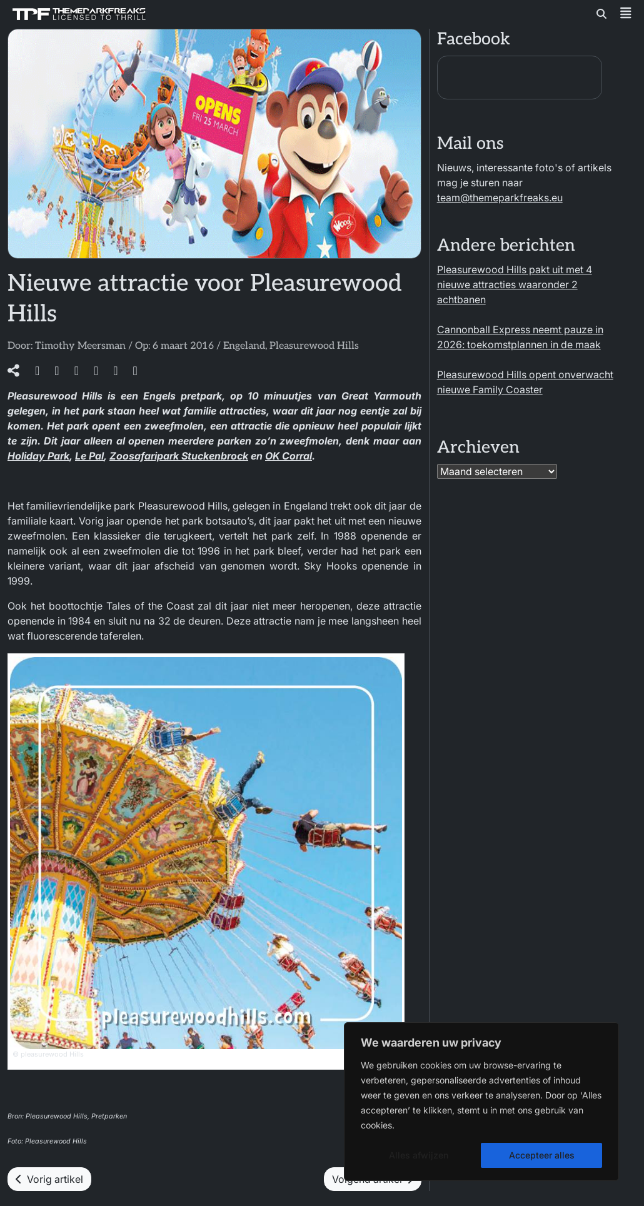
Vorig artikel (49, 1179)
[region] (481, 1101)
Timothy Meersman (80, 346)
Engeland (244, 346)
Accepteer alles (542, 1155)
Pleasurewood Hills (314, 346)
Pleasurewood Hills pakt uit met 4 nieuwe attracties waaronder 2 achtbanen (514, 284)
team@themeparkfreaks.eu (500, 197)
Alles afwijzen (418, 1155)
